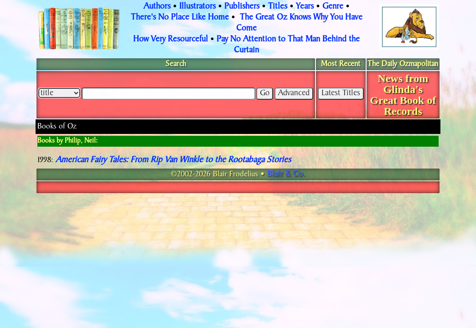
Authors (157, 6)
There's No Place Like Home (180, 17)
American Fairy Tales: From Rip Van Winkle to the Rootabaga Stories (173, 160)
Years (305, 6)
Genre (332, 6)
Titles (277, 6)
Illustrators (197, 6)
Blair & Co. (286, 174)
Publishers (241, 6)
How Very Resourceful (170, 39)
